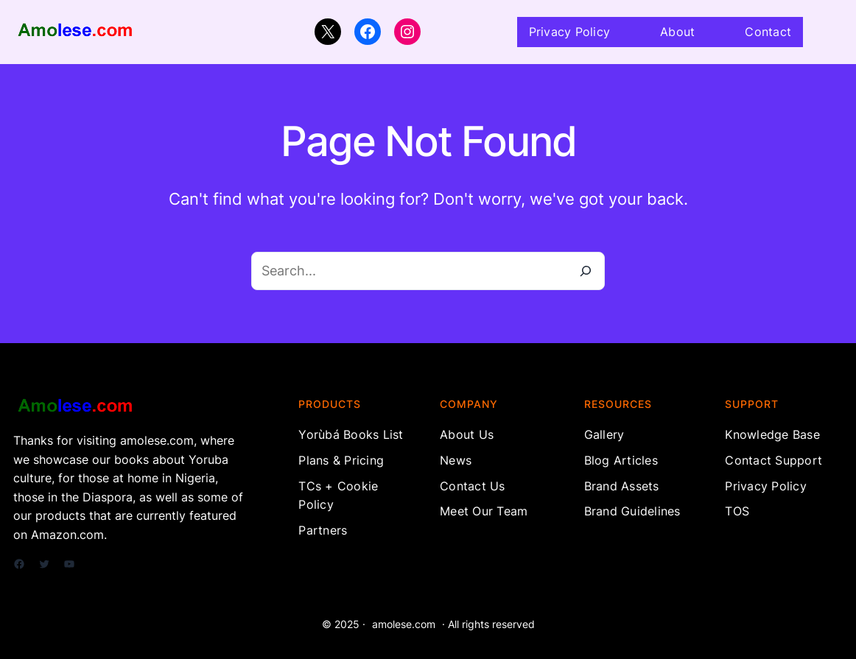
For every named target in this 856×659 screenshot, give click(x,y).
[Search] (585, 271)
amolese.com (403, 624)
